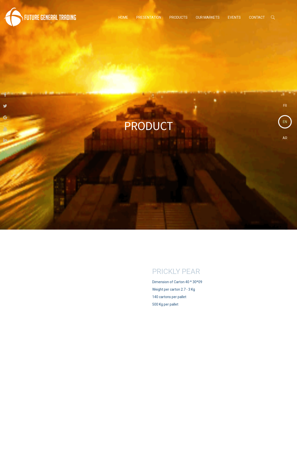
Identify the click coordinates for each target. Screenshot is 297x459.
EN (285, 122)
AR (285, 138)
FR (285, 106)
